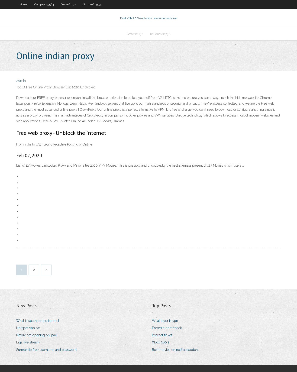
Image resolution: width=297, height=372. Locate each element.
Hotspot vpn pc (28, 328)
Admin (21, 80)
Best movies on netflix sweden (175, 350)
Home (23, 4)
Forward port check (167, 328)
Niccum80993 (91, 4)
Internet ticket (162, 335)
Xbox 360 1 (160, 342)
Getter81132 (68, 4)
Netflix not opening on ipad (36, 335)
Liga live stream (28, 342)
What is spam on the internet (37, 321)
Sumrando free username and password (46, 350)
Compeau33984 (44, 4)
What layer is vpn (165, 321)
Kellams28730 (160, 34)
